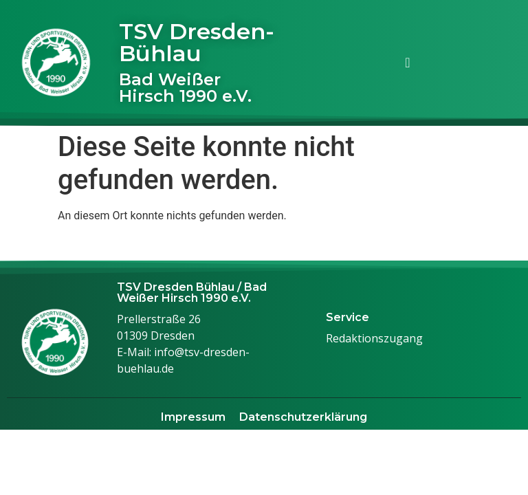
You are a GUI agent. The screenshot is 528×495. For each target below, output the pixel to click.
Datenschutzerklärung (303, 417)
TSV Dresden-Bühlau (196, 42)
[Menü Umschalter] (407, 62)
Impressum (193, 417)
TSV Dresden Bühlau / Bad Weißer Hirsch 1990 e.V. (192, 292)
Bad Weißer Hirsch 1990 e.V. (185, 87)
